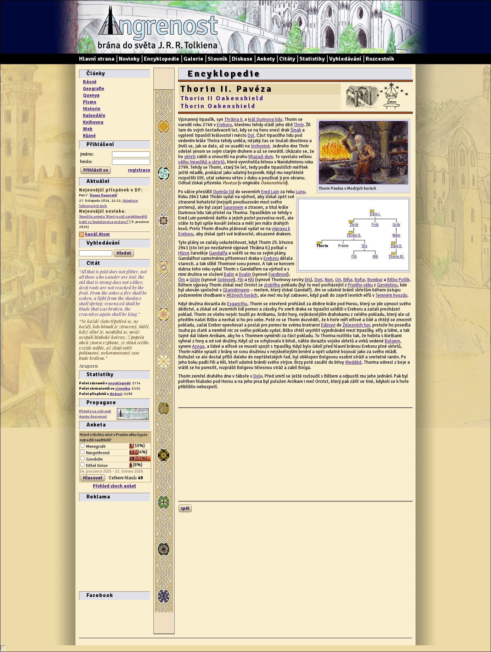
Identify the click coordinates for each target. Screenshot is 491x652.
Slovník (217, 58)
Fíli (354, 256)
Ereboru (224, 125)
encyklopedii (119, 383)
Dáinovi (328, 325)
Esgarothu (237, 304)
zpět (185, 508)
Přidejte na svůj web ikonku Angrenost (95, 414)
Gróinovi (226, 280)
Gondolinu (387, 285)
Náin (396, 235)
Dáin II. (396, 246)
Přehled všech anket (114, 486)
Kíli (375, 256)
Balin (229, 274)
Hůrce (184, 253)
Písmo (89, 102)
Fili (240, 280)
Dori (318, 280)
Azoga (198, 346)
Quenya (91, 95)
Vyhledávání (345, 58)
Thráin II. (354, 235)
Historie (91, 109)
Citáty (287, 58)
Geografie (93, 88)
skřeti (190, 157)
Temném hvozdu (391, 295)
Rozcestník (380, 58)
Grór (396, 224)
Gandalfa (218, 253)
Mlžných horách (242, 295)
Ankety (266, 58)
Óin (181, 280)
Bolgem (392, 341)
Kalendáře (94, 115)
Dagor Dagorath (103, 195)
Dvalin (245, 274)
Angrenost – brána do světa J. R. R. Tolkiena (155, 27)
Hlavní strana (96, 58)
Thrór (354, 224)
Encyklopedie (161, 58)
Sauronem (233, 207)
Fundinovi (278, 274)
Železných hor (356, 325)
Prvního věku (360, 285)
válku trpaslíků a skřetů (201, 162)
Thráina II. (233, 119)
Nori (329, 280)
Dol (251, 135)
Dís (364, 246)
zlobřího (272, 285)
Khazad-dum (260, 157)
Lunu (300, 192)
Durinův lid (223, 192)
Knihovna (93, 122)
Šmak (295, 130)
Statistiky (312, 58)
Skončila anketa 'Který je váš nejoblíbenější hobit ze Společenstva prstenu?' (113, 219)
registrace (139, 170)
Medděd (353, 362)
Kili (251, 280)
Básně (89, 82)
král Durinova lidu (265, 119)
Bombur (375, 280)
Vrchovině (260, 146)
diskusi (115, 393)
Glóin (195, 280)
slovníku (122, 388)
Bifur (347, 280)
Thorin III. (396, 256)
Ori (338, 280)
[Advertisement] (100, 545)
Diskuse (242, 58)
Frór (375, 224)
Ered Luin (270, 192)
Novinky (129, 58)
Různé (89, 136)
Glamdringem (236, 290)
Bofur (360, 280)
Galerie (193, 58)
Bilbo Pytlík (398, 280)
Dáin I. (375, 214)
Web (87, 129)
